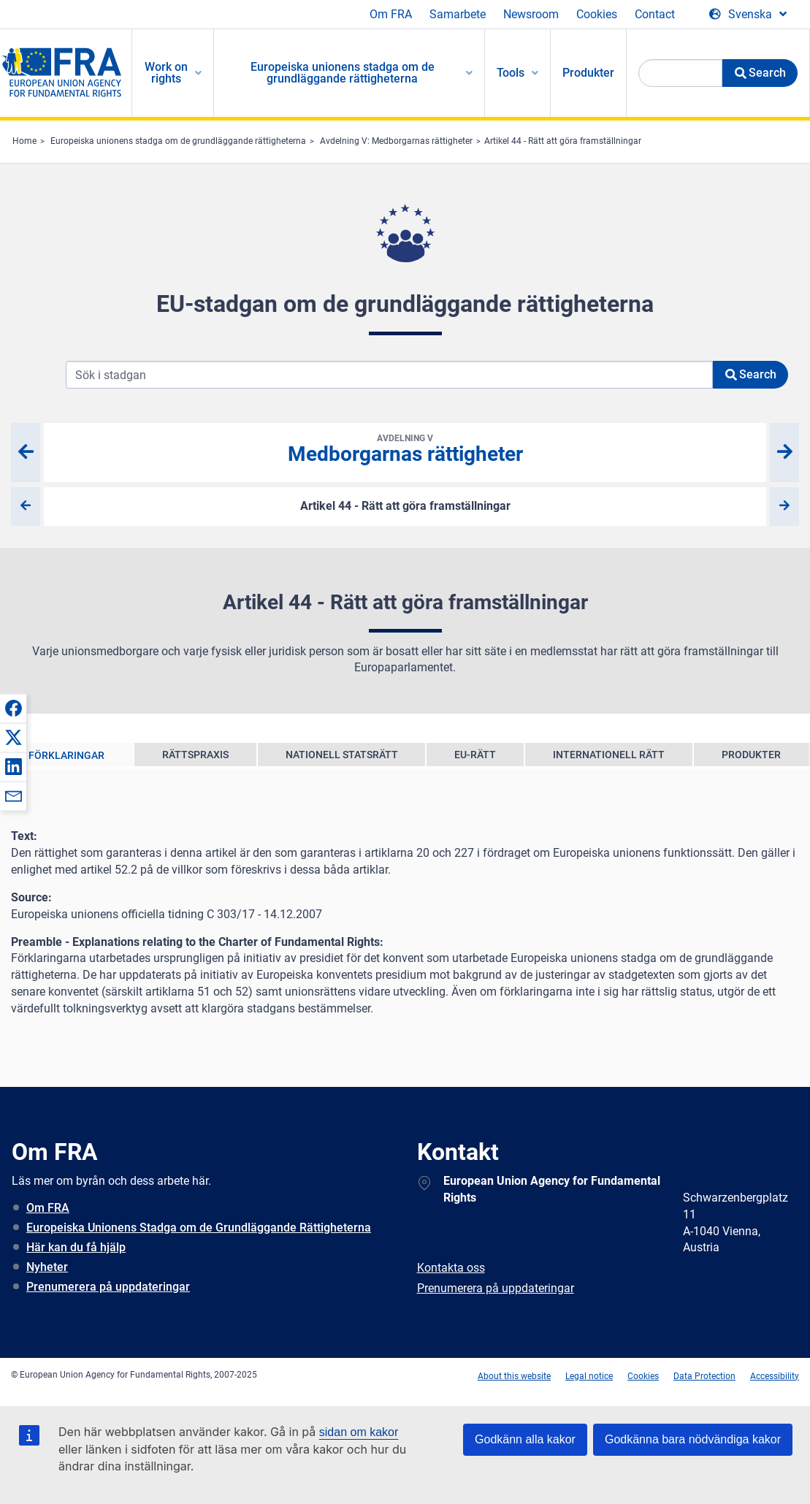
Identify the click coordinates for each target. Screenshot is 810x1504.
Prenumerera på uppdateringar (108, 1287)
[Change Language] (747, 14)
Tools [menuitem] (510, 73)
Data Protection (704, 1376)
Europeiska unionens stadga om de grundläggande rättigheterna (178, 141)
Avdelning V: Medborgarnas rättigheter (396, 141)
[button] (13, 707)
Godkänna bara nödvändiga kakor (693, 1439)
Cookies (596, 14)
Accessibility (774, 1376)
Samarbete (457, 14)
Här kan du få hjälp (76, 1247)
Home (24, 141)
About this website (514, 1376)
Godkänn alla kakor (525, 1439)
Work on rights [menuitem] (166, 72)
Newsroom (531, 14)
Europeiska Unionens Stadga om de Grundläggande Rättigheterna (198, 1227)
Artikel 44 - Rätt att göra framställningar (562, 141)
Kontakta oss (451, 1268)
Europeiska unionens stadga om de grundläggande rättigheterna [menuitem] (343, 72)
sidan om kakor (359, 1432)
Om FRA (391, 14)
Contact (655, 14)
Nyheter (47, 1267)
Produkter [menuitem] (588, 73)
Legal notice (589, 1376)
